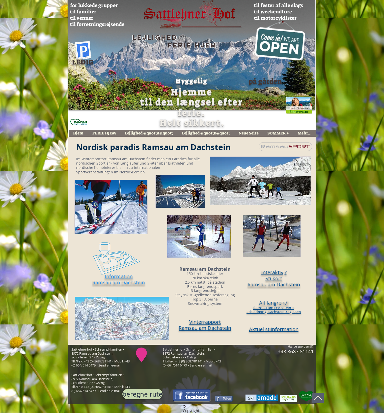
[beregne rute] (142, 394)
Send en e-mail (109, 365)
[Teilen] (224, 399)
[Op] (318, 398)
